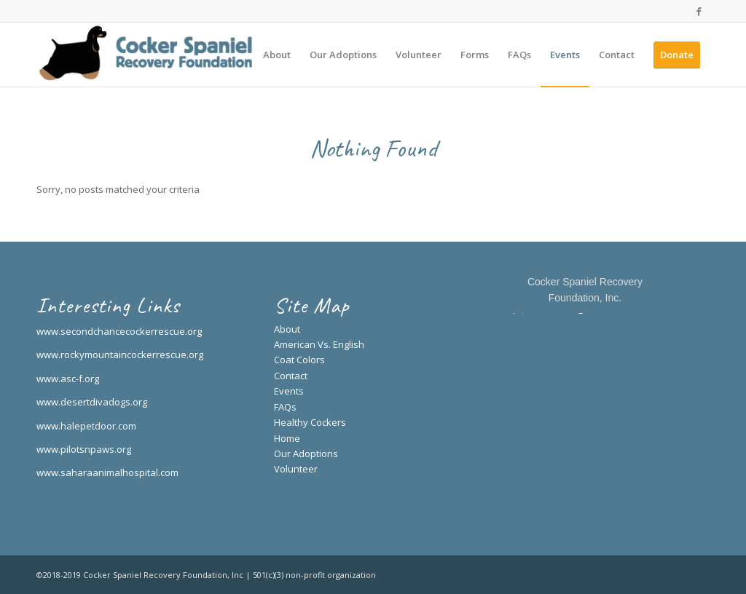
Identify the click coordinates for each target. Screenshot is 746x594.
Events (289, 390)
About (287, 329)
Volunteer (296, 468)
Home (287, 438)
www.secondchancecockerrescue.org (119, 331)
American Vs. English (319, 344)
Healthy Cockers (310, 422)
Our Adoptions (306, 453)
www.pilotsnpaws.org (83, 449)
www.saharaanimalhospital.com (107, 472)
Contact (290, 375)
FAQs (285, 406)
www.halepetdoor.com (86, 425)
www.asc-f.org (67, 378)
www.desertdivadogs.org (91, 401)
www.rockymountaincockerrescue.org (119, 354)
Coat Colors (299, 359)
